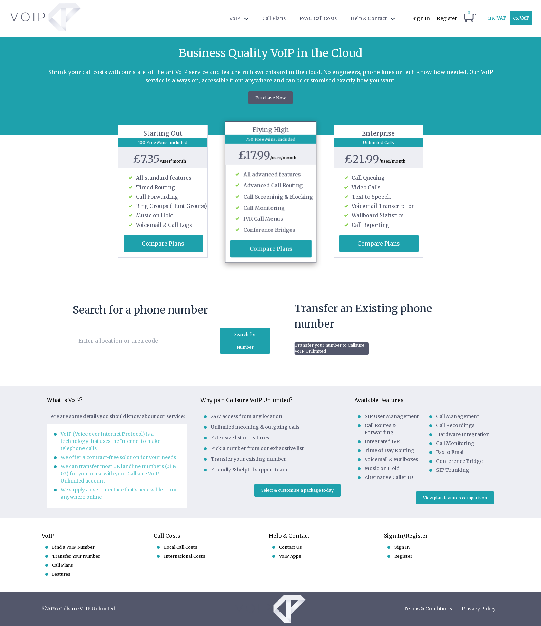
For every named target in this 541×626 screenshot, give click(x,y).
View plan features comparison (455, 497)
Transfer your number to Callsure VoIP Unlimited (329, 348)
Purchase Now (270, 97)
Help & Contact (369, 18)
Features (61, 574)
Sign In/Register (406, 536)
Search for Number (245, 341)
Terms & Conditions (428, 609)
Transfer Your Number (76, 556)
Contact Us (290, 547)
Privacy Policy (479, 609)
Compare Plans (163, 243)
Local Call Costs (180, 547)
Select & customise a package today (297, 490)
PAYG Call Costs (318, 18)
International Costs (184, 556)
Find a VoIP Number (73, 547)
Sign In (421, 18)
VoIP (234, 18)
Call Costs (167, 536)
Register (447, 18)
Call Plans (274, 18)
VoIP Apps (290, 556)
